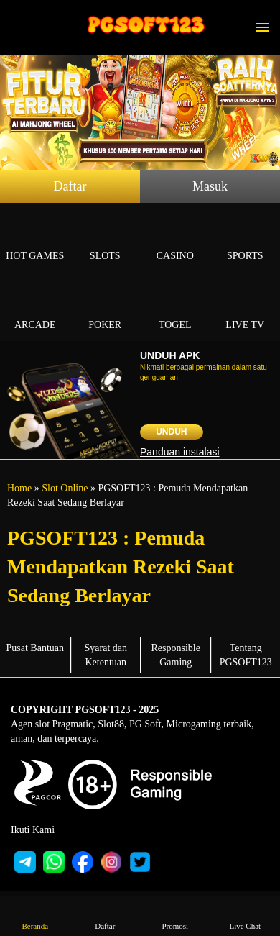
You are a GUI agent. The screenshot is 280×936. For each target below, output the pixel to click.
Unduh (171, 432)
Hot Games (35, 239)
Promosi (175, 915)
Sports (245, 239)
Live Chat (244, 915)
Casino (175, 239)
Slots (105, 239)
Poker (105, 308)
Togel (175, 308)
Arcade (35, 308)
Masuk (210, 186)
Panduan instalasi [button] (180, 452)
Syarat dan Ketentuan (106, 655)
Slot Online (65, 488)
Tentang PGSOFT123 (246, 655)
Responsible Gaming (175, 655)
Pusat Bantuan (35, 647)
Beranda (35, 915)
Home (19, 488)
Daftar (70, 186)
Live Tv (245, 308)
